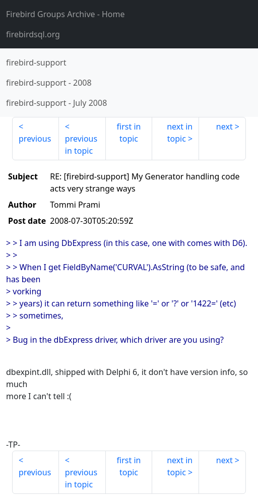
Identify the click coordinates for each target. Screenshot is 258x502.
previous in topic (81, 144)
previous (35, 138)
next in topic (179, 132)
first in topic (129, 132)
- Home (65, 14)
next (224, 126)
